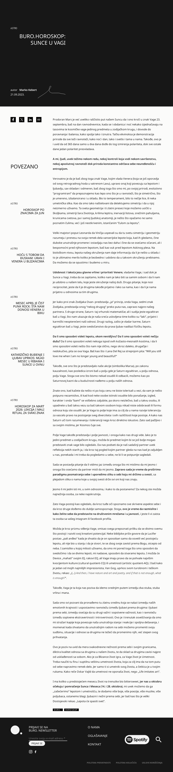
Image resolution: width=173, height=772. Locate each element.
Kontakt (94, 744)
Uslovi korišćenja (152, 762)
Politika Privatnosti (99, 762)
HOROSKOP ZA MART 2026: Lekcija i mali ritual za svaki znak (28, 409)
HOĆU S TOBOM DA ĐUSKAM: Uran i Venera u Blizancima (28, 258)
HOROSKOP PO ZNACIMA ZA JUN (32, 211)
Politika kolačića (126, 762)
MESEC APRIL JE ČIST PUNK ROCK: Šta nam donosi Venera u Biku (28, 308)
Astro (14, 28)
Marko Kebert (28, 90)
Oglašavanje (98, 736)
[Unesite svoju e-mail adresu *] (48, 738)
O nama (94, 727)
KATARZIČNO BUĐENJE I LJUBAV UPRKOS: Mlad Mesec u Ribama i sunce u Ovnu (27, 359)
